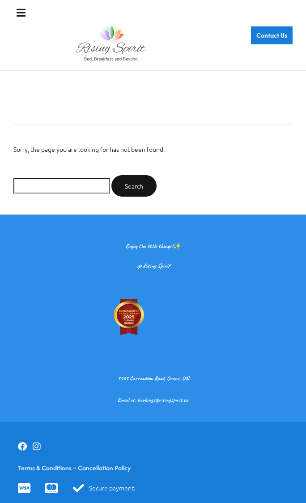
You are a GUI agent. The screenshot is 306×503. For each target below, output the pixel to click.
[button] (21, 12)
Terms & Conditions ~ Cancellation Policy (74, 468)
